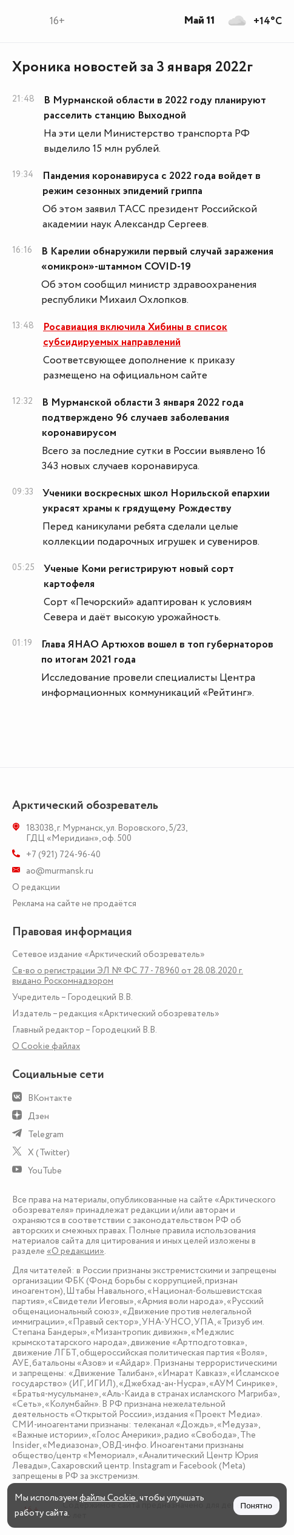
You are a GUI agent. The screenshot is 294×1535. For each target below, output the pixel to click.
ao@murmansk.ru (59, 871)
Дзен (38, 1116)
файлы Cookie (107, 1497)
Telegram (46, 1134)
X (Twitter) (49, 1152)
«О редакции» (75, 1251)
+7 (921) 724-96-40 (63, 854)
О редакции (36, 887)
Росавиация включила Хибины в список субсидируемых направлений (135, 334)
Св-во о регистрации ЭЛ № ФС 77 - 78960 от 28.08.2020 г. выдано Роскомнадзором (127, 975)
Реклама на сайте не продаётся (74, 903)
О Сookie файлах (46, 1046)
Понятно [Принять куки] (256, 1505)
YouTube (45, 1171)
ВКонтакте (50, 1098)
